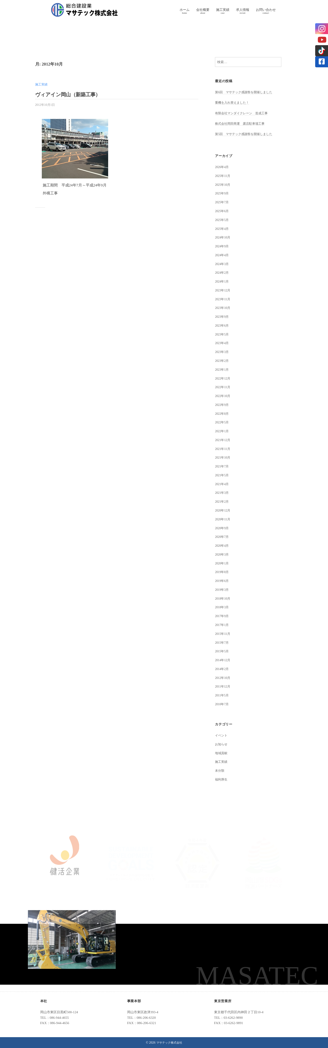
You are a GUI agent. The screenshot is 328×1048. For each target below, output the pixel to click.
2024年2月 (222, 272)
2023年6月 (222, 325)
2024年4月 (222, 255)
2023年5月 (222, 334)
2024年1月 (222, 281)
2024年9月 (222, 246)
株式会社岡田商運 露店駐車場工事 (241, 123)
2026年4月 (222, 167)
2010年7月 (222, 704)
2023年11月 (223, 299)
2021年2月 (222, 501)
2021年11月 (223, 449)
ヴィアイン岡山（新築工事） (72, 94)
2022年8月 (222, 413)
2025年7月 (222, 202)
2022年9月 (222, 405)
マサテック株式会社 (169, 1042)
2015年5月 (222, 651)
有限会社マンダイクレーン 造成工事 (243, 113)
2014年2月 (222, 669)
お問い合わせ (266, 10)
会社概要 (202, 10)
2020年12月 (223, 510)
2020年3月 (222, 554)
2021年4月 (222, 484)
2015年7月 (222, 642)
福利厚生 (221, 779)
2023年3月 (222, 352)
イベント (221, 735)
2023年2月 (222, 360)
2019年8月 (222, 572)
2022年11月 (223, 387)
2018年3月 (222, 607)
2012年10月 (223, 678)
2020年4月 (222, 545)
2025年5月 (222, 220)
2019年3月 (222, 589)
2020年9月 (222, 528)
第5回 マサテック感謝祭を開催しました (245, 134)
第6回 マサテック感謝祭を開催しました (245, 92)
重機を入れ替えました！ (233, 102)
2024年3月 (222, 264)
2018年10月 (223, 598)
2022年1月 (222, 431)
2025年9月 (222, 193)
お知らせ (221, 744)
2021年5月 (222, 475)
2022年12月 (223, 378)
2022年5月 (222, 422)
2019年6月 (222, 581)
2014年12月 (223, 660)
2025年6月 (222, 211)
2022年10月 (223, 396)
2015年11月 (223, 633)
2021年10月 (223, 457)
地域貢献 (221, 753)
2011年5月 (222, 695)
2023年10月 (223, 308)
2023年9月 (222, 316)
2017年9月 (222, 616)
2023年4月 (222, 343)
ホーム (185, 10)
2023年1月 (222, 369)
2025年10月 (223, 184)
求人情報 (242, 10)
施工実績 (222, 10)
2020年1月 (222, 563)
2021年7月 (222, 466)
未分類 (220, 770)
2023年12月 (223, 290)
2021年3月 (222, 492)
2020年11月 (223, 519)
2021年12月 (223, 440)
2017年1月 (222, 625)
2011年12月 (223, 686)
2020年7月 (222, 537)
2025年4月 (222, 229)
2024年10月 (223, 237)
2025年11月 (223, 176)
